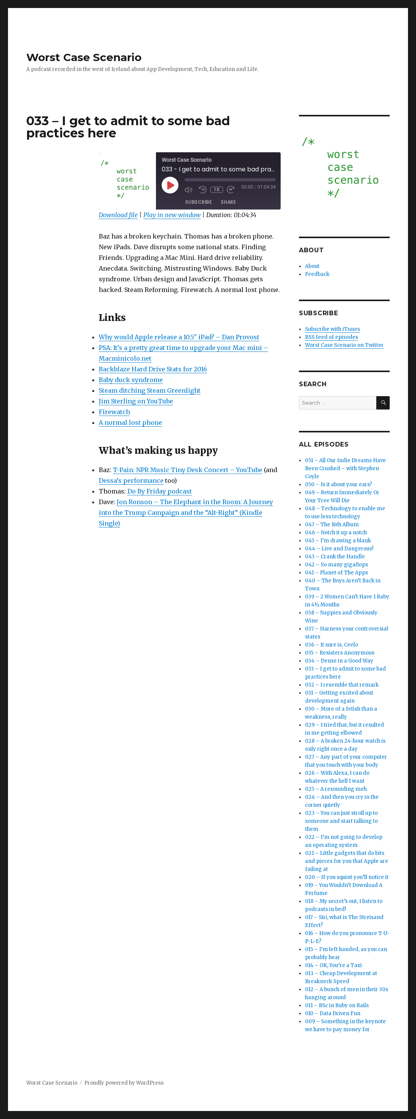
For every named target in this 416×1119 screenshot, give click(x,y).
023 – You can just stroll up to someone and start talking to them (341, 821)
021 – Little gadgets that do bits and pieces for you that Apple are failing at (346, 861)
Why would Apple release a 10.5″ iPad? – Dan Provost (179, 337)
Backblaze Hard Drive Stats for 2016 (153, 369)
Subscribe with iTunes (332, 329)
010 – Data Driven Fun (332, 1013)
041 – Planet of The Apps (336, 572)
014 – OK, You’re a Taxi (333, 965)
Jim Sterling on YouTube (136, 401)
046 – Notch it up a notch (336, 532)
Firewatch (114, 412)
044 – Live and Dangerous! (339, 548)
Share (228, 202)
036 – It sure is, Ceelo (331, 645)
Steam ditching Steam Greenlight (150, 390)
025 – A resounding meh (336, 789)
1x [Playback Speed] (217, 189)
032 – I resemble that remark (342, 685)
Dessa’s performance (131, 480)
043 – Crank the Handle (335, 556)
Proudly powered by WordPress (124, 1083)
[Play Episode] (170, 185)
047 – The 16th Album (332, 524)
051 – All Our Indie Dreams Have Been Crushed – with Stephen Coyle (345, 468)
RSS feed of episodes (331, 337)
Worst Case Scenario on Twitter (344, 345)
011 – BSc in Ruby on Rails (337, 1005)
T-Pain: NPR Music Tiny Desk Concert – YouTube (187, 470)
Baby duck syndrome (131, 380)
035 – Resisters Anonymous (339, 653)
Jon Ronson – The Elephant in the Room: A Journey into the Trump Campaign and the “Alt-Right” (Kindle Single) (186, 512)
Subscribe (198, 202)
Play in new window (172, 215)
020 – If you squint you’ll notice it (347, 877)
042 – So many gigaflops (336, 564)
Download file (118, 215)
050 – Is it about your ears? (338, 484)
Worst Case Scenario (83, 57)
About (312, 266)
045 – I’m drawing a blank (338, 540)
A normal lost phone (130, 422)
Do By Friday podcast (159, 491)
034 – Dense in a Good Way (339, 661)
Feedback (317, 274)
